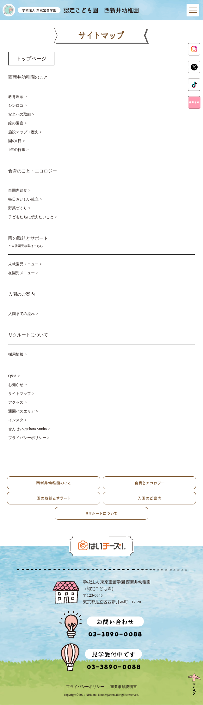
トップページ (31, 58)
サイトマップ (19, 393)
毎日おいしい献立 (23, 199)
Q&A (12, 376)
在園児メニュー (21, 273)
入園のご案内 (21, 294)
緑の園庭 (15, 123)
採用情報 (15, 354)
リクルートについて (28, 335)
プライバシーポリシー (27, 438)
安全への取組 (19, 114)
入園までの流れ (21, 313)
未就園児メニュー (23, 264)
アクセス (15, 402)
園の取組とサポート (101, 242)
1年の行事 (16, 150)
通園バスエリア (21, 411)
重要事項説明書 (123, 686)
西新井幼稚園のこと (28, 77)
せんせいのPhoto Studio (27, 429)
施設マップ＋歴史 (23, 132)
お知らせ (15, 385)
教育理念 (15, 96)
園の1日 (15, 141)
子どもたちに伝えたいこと (31, 217)
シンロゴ (15, 105)
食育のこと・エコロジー (32, 171)
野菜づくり (17, 208)
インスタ (15, 420)
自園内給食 (17, 190)
